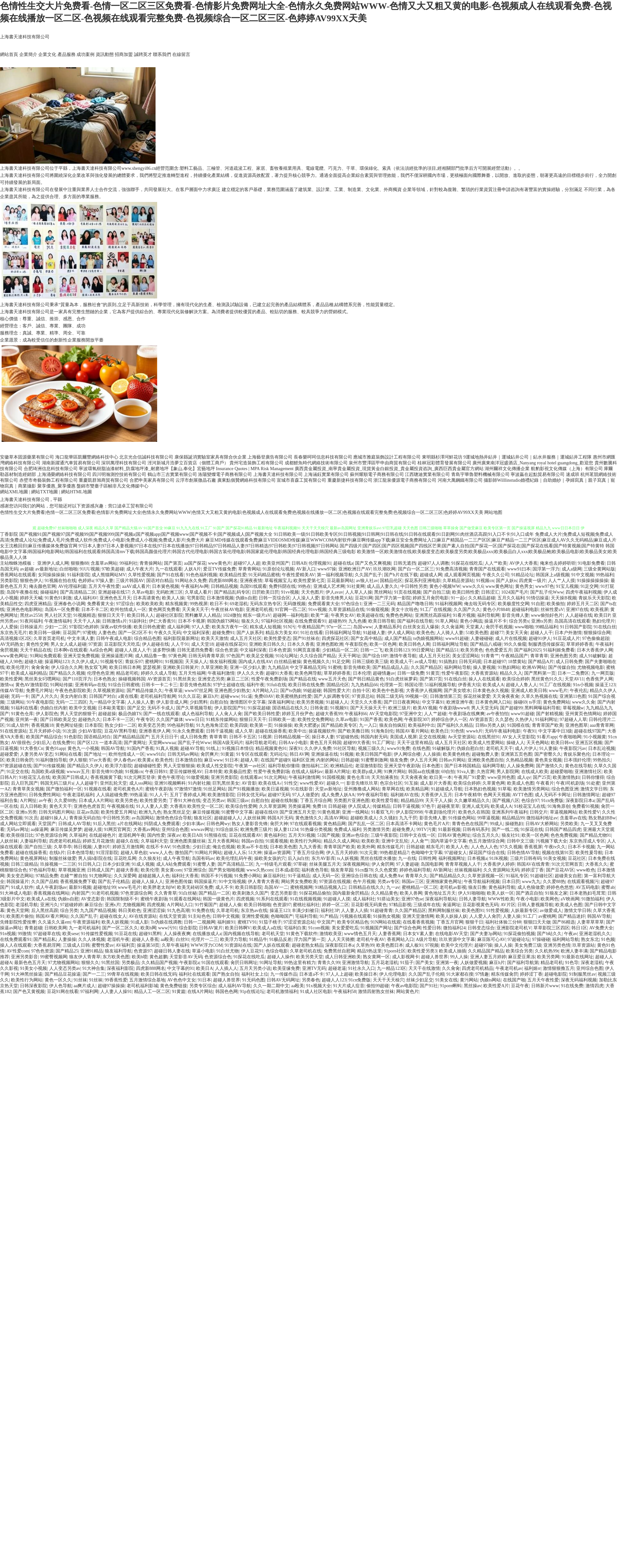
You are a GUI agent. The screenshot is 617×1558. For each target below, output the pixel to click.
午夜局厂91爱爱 (469, 777)
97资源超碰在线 (15, 765)
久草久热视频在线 (539, 696)
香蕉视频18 (42, 725)
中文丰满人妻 (80, 638)
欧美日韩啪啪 (257, 904)
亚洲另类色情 (556, 945)
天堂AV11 (574, 679)
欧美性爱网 (11, 679)
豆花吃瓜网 (125, 858)
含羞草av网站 (104, 563)
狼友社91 (511, 835)
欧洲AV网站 (534, 667)
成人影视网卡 (405, 956)
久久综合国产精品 (318, 655)
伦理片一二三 (204, 939)
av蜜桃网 (547, 916)
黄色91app (55, 748)
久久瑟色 (504, 719)
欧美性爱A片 (496, 985)
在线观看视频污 (583, 881)
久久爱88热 (65, 800)
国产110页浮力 (77, 679)
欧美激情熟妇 (566, 777)
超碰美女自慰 (568, 875)
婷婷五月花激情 (98, 841)
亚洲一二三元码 (379, 603)
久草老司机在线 (305, 951)
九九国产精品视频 (98, 910)
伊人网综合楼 (407, 754)
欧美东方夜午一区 (230, 626)
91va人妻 (466, 771)
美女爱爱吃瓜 (345, 927)
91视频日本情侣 (237, 748)
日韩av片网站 (452, 760)
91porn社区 (395, 951)
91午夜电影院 (40, 702)
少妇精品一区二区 (340, 650)
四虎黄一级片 (532, 580)
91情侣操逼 (537, 598)
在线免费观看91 (310, 621)
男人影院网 (507, 771)
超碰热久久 (89, 719)
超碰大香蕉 (127, 870)
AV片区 (507, 904)
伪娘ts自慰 (246, 598)
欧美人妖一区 (500, 893)
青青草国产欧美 (547, 725)
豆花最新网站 (340, 580)
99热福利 (605, 574)
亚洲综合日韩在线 (359, 875)
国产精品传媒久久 (145, 690)
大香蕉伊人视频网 (424, 690)
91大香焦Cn (31, 748)
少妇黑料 (199, 702)
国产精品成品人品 (390, 667)
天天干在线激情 (424, 968)
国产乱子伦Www (546, 592)
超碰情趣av (384, 673)
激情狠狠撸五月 (558, 968)
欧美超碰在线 (370, 615)
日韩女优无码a (251, 794)
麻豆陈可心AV (491, 939)
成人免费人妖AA (338, 794)
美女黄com (171, 870)
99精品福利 (546, 626)
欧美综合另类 (519, 951)
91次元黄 (369, 852)
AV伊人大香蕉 (523, 563)
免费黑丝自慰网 (339, 951)
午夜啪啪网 (570, 736)
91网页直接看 (306, 650)
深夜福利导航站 (441, 899)
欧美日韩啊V (238, 927)
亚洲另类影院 (224, 777)
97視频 (432, 945)
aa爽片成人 (84, 985)
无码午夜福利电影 (503, 731)
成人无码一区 (325, 875)
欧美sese (70, 933)
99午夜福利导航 (372, 794)
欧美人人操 (173, 598)
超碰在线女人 (113, 916)
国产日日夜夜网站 (402, 702)
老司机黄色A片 (128, 789)
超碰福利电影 (525, 609)
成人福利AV (85, 598)
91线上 (213, 748)
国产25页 (542, 777)
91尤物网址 (100, 875)
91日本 (231, 760)
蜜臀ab (607, 887)
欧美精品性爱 (232, 574)
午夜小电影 (527, 899)
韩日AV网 (299, 754)
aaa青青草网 (602, 725)
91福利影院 (78, 574)
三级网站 (15, 702)
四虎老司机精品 (65, 841)
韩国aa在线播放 (423, 771)
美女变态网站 (19, 875)
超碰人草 (249, 760)
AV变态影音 (93, 899)
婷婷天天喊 (31, 598)
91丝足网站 (214, 789)
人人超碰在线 (578, 615)
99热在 (304, 586)
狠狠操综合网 (597, 632)
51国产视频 (328, 835)
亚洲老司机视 (259, 609)
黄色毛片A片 (437, 823)
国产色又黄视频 (29, 991)
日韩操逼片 (31, 626)
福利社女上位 (254, 974)
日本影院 (94, 725)
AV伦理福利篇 (72, 586)
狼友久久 (250, 621)
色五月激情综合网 (487, 841)
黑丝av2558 (31, 615)
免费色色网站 (399, 615)
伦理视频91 (319, 563)
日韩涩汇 (490, 592)
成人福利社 (364, 899)
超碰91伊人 (540, 638)
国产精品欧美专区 (339, 725)
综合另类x (519, 621)
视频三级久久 (371, 748)
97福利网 (89, 991)
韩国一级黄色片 (218, 899)
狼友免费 (399, 760)
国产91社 (429, 985)
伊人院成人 (359, 806)
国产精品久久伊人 (85, 765)
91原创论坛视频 (278, 569)
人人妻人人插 (354, 910)
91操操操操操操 (592, 580)
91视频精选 (84, 615)
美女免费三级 (527, 945)
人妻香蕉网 (389, 933)
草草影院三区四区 (551, 927)
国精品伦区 (391, 580)
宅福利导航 (306, 916)
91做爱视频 (197, 777)
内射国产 (81, 893)
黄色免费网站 (556, 702)
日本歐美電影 (111, 708)
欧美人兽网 (411, 893)
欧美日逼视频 (275, 789)
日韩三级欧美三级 (370, 661)
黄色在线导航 (578, 765)
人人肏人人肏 (228, 713)
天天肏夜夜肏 (505, 696)
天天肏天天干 (195, 609)
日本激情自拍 (188, 760)
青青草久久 (416, 875)
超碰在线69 (266, 812)
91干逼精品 (299, 875)
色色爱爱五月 (498, 650)
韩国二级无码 (389, 696)
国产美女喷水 (457, 690)
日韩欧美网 (55, 927)
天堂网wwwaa (162, 742)
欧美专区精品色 (353, 922)
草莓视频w (573, 708)
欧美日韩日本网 (125, 667)
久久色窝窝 (386, 870)
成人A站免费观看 (173, 864)
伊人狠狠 (78, 760)
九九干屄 (408, 817)
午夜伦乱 (579, 690)
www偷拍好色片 (547, 615)
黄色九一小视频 (83, 748)
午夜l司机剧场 (570, 783)
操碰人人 (515, 742)
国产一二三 (94, 974)
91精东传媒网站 (221, 719)
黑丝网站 (383, 592)
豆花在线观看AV (245, 835)
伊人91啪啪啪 (471, 893)
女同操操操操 (51, 574)
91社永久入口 (361, 968)
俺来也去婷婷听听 (558, 563)
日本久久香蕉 (300, 644)
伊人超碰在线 (155, 644)
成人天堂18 (202, 644)
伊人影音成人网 (172, 702)
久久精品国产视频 (159, 962)
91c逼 (246, 696)
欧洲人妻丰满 (574, 951)
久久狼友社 (150, 858)
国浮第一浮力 (545, 569)
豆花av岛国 (87, 812)
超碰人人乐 (235, 852)
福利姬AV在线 (404, 794)
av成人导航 (426, 661)
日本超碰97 (494, 661)
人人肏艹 (420, 841)
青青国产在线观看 (487, 569)
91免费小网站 (247, 875)
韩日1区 (579, 927)
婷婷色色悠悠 (559, 887)
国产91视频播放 (243, 789)
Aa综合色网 (100, 650)
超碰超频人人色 (154, 875)
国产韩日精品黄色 (366, 679)
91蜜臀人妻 (204, 864)
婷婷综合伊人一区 (449, 719)
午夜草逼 (174, 690)
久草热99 (365, 945)
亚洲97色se (412, 899)
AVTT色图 (522, 794)
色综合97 (530, 800)
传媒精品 (381, 806)
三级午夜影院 (384, 835)
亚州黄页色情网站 (583, 713)
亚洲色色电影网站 (24, 609)
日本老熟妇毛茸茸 (587, 893)
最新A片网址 (337, 771)
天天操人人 (196, 661)
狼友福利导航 (118, 951)
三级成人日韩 (76, 945)
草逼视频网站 (563, 812)
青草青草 (539, 655)
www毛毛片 (129, 887)
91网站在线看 (68, 754)
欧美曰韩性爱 (465, 592)
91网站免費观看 (45, 655)
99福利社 (129, 563)
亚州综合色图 (175, 829)
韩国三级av (238, 800)
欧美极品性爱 (237, 771)
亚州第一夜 (26, 719)
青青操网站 (150, 563)
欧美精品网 (417, 789)
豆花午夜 (520, 985)
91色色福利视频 (201, 574)
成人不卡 (224, 887)
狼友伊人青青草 (85, 956)
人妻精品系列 (387, 626)
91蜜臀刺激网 (374, 760)
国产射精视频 (549, 713)
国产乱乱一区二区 (366, 823)
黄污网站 (469, 980)
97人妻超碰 (407, 864)
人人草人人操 (358, 592)
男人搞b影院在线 (95, 858)
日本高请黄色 (146, 598)
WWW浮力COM (207, 945)
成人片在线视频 (511, 638)
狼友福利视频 (223, 661)
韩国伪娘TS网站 (223, 621)
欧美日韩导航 (381, 621)
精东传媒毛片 (390, 846)
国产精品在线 (302, 679)
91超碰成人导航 (446, 789)
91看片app (547, 736)
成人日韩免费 (569, 661)
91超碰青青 (381, 910)
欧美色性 (164, 760)
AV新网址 (442, 870)
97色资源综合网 (51, 835)
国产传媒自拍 (561, 667)
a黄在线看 (128, 696)
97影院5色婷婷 (83, 626)
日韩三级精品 (24, 864)
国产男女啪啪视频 (227, 870)
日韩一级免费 (410, 673)
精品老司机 (127, 673)
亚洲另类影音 (24, 956)
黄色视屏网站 (33, 858)
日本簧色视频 (165, 586)
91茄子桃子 (270, 922)
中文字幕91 (433, 702)
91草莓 (504, 789)
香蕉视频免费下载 (78, 881)
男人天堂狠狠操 (179, 765)
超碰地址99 (104, 887)
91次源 (69, 731)
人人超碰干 (87, 783)
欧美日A (204, 968)
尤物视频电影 (590, 667)
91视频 (346, 754)
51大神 (255, 852)
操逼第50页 (148, 945)
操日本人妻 (323, 736)
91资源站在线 (238, 945)
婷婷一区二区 (335, 904)
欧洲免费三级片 (256, 829)
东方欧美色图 (116, 956)
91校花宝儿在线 (34, 777)
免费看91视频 (585, 806)
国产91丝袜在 (306, 638)
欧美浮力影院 (118, 765)
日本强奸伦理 (577, 760)
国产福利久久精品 (455, 725)
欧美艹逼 (320, 615)
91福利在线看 (24, 708)
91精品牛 (258, 939)
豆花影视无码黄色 (369, 904)
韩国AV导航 (113, 748)
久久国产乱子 (368, 574)
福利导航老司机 (261, 742)
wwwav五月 (78, 771)
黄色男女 (524, 586)
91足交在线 (17, 771)
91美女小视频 (33, 968)
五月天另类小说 (255, 968)
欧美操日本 (366, 974)
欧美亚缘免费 (286, 968)
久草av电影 (143, 592)
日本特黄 (213, 771)
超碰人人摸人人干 (133, 650)
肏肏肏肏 (40, 667)
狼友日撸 (477, 887)
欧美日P (602, 615)
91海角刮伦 (382, 731)
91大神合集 (93, 968)
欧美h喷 (140, 956)
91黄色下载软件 (301, 933)
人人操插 (432, 754)
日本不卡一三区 (118, 719)
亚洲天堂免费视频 (81, 655)
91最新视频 (449, 829)
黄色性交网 (37, 644)
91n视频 (8, 933)
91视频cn (485, 580)
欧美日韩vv (562, 742)
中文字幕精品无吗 (308, 667)
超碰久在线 (127, 841)
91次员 (31, 817)
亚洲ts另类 (541, 621)
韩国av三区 (413, 881)
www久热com (259, 870)
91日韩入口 (89, 864)
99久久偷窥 (515, 644)
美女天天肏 (516, 632)
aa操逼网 (39, 829)
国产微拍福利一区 (64, 789)
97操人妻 (104, 580)
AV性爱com (17, 951)
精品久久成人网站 (342, 841)
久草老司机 (227, 910)
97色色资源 (42, 951)
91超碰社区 (541, 875)
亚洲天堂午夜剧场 (402, 765)
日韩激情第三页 (445, 696)
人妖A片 (192, 569)
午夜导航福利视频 (482, 881)
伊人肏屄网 (382, 864)
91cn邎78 (364, 870)
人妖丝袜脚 (254, 817)
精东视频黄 (176, 603)
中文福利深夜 (196, 632)
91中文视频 (582, 574)
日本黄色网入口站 (493, 702)
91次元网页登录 (139, 777)
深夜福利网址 (281, 702)
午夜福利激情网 (304, 777)
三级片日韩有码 (525, 858)
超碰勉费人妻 (485, 754)
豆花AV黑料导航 (120, 731)
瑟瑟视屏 (152, 667)
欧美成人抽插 (452, 951)
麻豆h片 (211, 696)
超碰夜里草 (448, 806)
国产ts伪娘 (290, 690)
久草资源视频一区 (486, 875)
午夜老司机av (509, 968)
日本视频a (477, 858)
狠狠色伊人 (31, 580)
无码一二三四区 (71, 702)
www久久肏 (583, 702)
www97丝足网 (198, 690)
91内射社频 (199, 783)
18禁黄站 (517, 661)
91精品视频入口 (330, 887)
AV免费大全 (601, 927)
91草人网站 (446, 621)
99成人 (496, 823)
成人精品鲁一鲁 (150, 655)
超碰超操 (107, 713)
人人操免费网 (520, 765)
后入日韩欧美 (33, 806)
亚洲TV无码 (314, 968)
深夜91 (295, 748)
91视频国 (174, 661)
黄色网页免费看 (164, 609)
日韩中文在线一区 (417, 835)
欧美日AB (192, 835)
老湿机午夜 (118, 939)
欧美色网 (393, 719)
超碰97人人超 (246, 563)
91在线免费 (572, 985)
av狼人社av (367, 580)
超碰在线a (343, 563)
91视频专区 (111, 661)
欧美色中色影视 (388, 690)
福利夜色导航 (314, 870)
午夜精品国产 (311, 626)
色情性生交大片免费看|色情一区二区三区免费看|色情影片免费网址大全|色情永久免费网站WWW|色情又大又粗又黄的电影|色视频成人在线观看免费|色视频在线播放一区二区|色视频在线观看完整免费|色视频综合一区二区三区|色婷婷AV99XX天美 (241, 512)
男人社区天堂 (57, 615)
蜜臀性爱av (103, 945)
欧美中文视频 (82, 708)
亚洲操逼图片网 (117, 655)
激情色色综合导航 (174, 817)
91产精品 (329, 916)
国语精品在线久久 (290, 708)
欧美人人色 (457, 846)
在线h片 (57, 852)
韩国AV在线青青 (533, 864)
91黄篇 (227, 754)
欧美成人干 (401, 661)
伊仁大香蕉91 (162, 621)
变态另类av (213, 800)
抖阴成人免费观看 (162, 823)
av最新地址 (46, 569)
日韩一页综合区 (274, 598)
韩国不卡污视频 (216, 875)
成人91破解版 (592, 655)
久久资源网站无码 (501, 870)
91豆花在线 (125, 933)
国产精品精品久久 (448, 875)
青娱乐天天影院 (594, 598)
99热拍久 (602, 760)
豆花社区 (577, 858)
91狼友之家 (556, 893)
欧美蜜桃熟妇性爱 (294, 696)
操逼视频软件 (321, 731)
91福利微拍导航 (51, 760)
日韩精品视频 (224, 586)
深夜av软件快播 (115, 626)
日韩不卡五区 (242, 736)
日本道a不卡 (311, 974)
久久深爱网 (125, 875)
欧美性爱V (589, 812)
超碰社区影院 (169, 615)
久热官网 (486, 771)
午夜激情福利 (57, 621)
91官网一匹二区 (290, 609)
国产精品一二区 (214, 893)
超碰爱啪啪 (561, 771)
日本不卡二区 (94, 609)
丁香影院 (9, 534)
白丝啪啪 (68, 569)
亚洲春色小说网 (69, 603)
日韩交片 (539, 812)
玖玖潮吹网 (384, 569)
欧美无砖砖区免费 (195, 887)
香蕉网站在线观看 (18, 574)
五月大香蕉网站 (223, 841)
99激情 (24, 933)
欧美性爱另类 (153, 800)
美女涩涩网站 (465, 655)
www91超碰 (457, 638)
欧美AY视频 (425, 708)
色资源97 (282, 904)
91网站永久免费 (191, 580)
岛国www (362, 626)
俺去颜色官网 (42, 586)
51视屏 (265, 736)
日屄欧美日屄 (265, 592)
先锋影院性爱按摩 (18, 922)
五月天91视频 (301, 835)
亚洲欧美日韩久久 (267, 644)
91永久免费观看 (188, 731)
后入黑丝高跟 (44, 910)
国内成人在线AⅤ (255, 661)
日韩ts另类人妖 (490, 725)
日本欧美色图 (283, 846)
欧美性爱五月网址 (119, 812)
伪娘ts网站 (490, 980)
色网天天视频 (496, 794)
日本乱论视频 (601, 748)
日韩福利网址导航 (343, 632)
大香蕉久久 (596, 864)
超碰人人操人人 (147, 881)
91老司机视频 (105, 893)
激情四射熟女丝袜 (376, 991)
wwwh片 (474, 731)
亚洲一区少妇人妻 (248, 667)
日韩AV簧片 (211, 927)
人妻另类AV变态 (36, 754)
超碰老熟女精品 (307, 945)
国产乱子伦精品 (114, 881)
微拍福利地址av (542, 817)
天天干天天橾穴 (388, 980)
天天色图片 (312, 592)
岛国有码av (203, 858)
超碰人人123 (334, 980)
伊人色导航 (60, 985)
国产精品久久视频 (67, 673)
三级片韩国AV (130, 580)
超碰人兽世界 (434, 956)
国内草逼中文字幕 (449, 841)
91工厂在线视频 (436, 609)
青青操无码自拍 (85, 817)
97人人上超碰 (339, 974)
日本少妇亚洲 (116, 864)
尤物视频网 (133, 904)
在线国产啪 (514, 980)
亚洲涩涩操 (154, 910)
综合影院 (188, 927)
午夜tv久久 (555, 846)
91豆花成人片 (566, 638)
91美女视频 (554, 858)
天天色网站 (537, 742)
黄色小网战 (471, 621)
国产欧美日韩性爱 (262, 713)
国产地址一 (95, 754)
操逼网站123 (57, 661)
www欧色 (585, 870)
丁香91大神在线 (185, 800)
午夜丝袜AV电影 (227, 609)
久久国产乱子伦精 (426, 974)
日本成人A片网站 (96, 800)
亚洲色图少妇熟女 (232, 690)
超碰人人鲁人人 (521, 684)
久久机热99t (547, 951)
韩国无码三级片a (57, 783)
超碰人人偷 (230, 904)
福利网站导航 (457, 667)
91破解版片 (443, 748)
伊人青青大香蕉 (263, 881)
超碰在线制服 (284, 800)
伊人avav (334, 592)
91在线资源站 (13, 731)
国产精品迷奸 (571, 916)
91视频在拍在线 (60, 580)
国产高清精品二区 (78, 592)
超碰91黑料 (150, 933)
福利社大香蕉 (185, 875)
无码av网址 (17, 829)
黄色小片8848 (496, 609)
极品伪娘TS (129, 713)
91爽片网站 (395, 771)
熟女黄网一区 (376, 956)
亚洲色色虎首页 (89, 806)
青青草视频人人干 (463, 864)
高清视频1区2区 (15, 638)
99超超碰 (312, 690)
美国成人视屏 (403, 736)
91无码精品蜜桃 (264, 574)
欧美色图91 (473, 910)
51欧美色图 (477, 632)
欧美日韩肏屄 (19, 760)
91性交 (291, 783)
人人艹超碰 (435, 713)
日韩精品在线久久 (366, 887)
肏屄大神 (279, 823)
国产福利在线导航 (415, 621)
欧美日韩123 (397, 650)
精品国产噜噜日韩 (415, 603)
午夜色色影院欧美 (73, 690)
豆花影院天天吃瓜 (122, 644)
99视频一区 (416, 696)
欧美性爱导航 (384, 800)
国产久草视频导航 (194, 708)
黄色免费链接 (173, 985)
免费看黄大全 (100, 603)
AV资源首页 (159, 679)
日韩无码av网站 (183, 754)
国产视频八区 (505, 800)
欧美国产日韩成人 (70, 777)
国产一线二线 (505, 829)
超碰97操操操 (111, 985)
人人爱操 (9, 626)
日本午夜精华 (467, 794)
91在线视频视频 (305, 899)
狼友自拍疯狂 (392, 725)
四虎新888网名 (223, 580)
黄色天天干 (60, 806)
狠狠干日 (474, 922)
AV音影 (248, 783)
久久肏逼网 (452, 626)
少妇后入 (41, 742)
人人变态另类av (64, 968)
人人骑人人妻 (449, 632)
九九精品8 (278, 667)
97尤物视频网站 (63, 962)
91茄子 (407, 962)
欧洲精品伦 (341, 765)
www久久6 (472, 586)
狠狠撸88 (80, 563)
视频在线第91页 (557, 852)
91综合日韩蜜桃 (123, 684)
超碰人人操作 (280, 956)
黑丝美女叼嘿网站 (42, 679)
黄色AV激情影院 (31, 684)
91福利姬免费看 (559, 650)
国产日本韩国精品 (462, 765)
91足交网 (589, 586)
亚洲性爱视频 (255, 916)
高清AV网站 (336, 817)
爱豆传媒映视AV (185, 771)
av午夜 (45, 800)
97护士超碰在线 (229, 684)
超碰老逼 (337, 968)
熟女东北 (590, 939)
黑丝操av (472, 985)
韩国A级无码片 (228, 742)
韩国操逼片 (17, 881)
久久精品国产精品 (486, 951)
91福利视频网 (448, 603)
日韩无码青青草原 (206, 655)
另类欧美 (569, 823)
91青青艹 (490, 655)
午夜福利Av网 (195, 586)
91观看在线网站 (185, 899)
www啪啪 (524, 626)
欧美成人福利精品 (29, 673)
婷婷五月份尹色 (297, 713)
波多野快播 (164, 650)
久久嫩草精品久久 (472, 800)
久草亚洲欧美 (214, 667)
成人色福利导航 (197, 713)
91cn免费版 (552, 800)
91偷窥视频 (377, 609)
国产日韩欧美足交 (58, 719)
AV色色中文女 (181, 980)
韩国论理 (414, 684)
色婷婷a (86, 580)
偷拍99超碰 (377, 985)
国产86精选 (563, 922)
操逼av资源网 (277, 852)
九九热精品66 (364, 684)
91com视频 (318, 927)
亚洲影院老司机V (513, 927)
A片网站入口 (265, 690)
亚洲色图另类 (563, 655)
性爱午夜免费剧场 (269, 679)
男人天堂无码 (484, 708)
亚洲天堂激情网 (418, 916)
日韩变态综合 (481, 927)
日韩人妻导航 (472, 899)
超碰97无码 (279, 794)
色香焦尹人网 (599, 679)
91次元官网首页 (567, 864)
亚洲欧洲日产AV (354, 569)
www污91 (167, 927)
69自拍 (448, 771)
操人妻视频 (484, 667)
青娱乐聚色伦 (576, 754)
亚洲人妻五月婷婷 (488, 956)
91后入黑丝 (104, 823)
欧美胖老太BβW (159, 887)
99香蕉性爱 (116, 980)
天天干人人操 (86, 621)
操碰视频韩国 (131, 679)
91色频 (608, 939)
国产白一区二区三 (416, 569)
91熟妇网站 (509, 667)
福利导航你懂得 (284, 765)
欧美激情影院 (221, 794)
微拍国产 (184, 852)
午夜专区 (145, 719)
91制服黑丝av (582, 974)
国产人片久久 (44, 696)
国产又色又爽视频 (373, 563)
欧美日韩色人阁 (414, 644)
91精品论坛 (522, 574)
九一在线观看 (168, 569)
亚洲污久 (49, 904)
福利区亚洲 (303, 760)
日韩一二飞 (371, 650)
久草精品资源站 (458, 580)
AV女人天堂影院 (518, 736)
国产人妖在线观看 (272, 945)
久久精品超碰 (481, 598)
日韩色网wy (218, 823)
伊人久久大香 (250, 673)
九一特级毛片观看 (273, 864)
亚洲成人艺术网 (329, 586)
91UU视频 (90, 569)
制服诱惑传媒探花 (546, 644)
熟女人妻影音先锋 (250, 823)
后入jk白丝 (298, 858)
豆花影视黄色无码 (480, 904)
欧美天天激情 (214, 638)
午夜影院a (189, 962)
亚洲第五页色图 (516, 754)
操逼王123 (605, 684)
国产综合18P (375, 655)
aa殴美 (167, 939)
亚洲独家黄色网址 (444, 881)
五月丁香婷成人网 (188, 794)
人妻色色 (107, 632)
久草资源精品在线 (346, 609)
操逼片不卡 (495, 621)
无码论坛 (279, 754)
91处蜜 (593, 783)
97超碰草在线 (46, 933)
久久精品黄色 (384, 893)
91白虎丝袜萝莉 (401, 679)
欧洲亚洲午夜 (459, 702)
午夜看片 (545, 783)
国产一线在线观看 (161, 713)
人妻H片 (102, 846)
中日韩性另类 (413, 586)
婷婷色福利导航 (415, 870)
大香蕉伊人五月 (436, 794)
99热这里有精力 (300, 962)
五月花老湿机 (384, 962)
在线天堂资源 (172, 916)
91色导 (571, 962)
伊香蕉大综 (469, 684)
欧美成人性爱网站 (486, 742)
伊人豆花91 (252, 951)
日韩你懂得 (593, 777)
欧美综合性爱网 (241, 806)
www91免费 (398, 748)
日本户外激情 (568, 632)
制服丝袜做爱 (62, 858)
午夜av (570, 933)
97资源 (95, 644)
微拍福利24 (454, 927)
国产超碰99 (511, 708)
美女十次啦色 (404, 609)
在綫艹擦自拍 (73, 875)
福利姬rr (532, 968)
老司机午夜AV (370, 939)
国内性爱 (156, 835)
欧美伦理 (150, 870)
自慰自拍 (219, 702)
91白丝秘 (188, 893)
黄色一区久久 (58, 980)
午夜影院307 (416, 719)
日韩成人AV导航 (74, 823)
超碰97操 (483, 945)
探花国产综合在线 (487, 852)
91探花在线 (532, 829)
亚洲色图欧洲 (329, 644)
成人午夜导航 (176, 858)
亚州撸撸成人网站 (362, 789)
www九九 (531, 881)
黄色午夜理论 (170, 777)
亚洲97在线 (577, 609)
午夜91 (529, 731)
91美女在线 (446, 980)
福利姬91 (226, 922)
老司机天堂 (273, 933)
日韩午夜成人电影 (114, 638)
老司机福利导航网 (158, 696)
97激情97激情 (187, 789)
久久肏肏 (451, 968)
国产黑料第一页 (540, 673)
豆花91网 (364, 598)
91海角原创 (559, 806)
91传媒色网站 (461, 817)
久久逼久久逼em (54, 922)
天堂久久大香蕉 (366, 702)
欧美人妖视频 (115, 922)
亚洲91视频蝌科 (170, 783)
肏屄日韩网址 (243, 962)
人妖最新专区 (524, 910)
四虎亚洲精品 (37, 603)
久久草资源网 (272, 806)
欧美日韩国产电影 (374, 754)
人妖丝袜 (9, 841)
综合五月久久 (485, 835)
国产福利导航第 (523, 962)
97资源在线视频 (335, 881)
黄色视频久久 (316, 661)
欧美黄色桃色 (456, 754)
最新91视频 (80, 887)
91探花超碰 (259, 708)
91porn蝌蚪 (451, 985)
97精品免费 (47, 875)
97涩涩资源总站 (299, 922)
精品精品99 (412, 800)
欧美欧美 (371, 841)
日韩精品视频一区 (292, 736)
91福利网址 (546, 719)
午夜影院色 (356, 644)
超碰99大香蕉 (356, 742)
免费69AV (263, 696)
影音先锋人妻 (515, 615)
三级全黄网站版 (599, 569)
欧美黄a (145, 760)
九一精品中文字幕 (107, 702)
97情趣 (482, 974)
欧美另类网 (548, 956)
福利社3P (330, 910)
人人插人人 (226, 968)
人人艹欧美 (496, 563)
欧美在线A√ (270, 783)
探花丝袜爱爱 (476, 696)
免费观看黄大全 (323, 603)
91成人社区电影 (316, 991)
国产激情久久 (549, 765)
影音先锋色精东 (195, 684)
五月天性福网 (192, 673)
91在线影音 (302, 789)
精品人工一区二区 (152, 991)
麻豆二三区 (238, 679)
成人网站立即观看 (18, 823)
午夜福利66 (355, 713)
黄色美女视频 (548, 760)
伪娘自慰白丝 (470, 748)
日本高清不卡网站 (404, 823)
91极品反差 (280, 939)
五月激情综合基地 (147, 980)
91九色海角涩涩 (212, 725)
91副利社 (138, 621)
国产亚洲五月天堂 (298, 812)
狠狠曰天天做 (536, 922)
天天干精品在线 (35, 650)
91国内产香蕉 (140, 748)
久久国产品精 (44, 881)
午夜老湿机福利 (78, 794)
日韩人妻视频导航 (535, 904)
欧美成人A (493, 684)
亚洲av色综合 (355, 835)
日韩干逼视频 (219, 731)
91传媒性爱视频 (96, 933)
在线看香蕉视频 (418, 922)
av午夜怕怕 (498, 713)
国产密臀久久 (547, 754)
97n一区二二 (338, 626)
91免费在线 (203, 910)
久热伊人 (524, 719)
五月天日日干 (164, 736)
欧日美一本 (440, 777)
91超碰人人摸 (336, 899)
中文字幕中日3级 (555, 731)
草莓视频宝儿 (277, 580)
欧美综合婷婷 (515, 679)
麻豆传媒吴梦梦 (66, 829)
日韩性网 (427, 858)
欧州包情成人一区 (128, 609)
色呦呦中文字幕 (427, 852)
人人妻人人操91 (116, 991)
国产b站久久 (549, 933)
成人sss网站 (140, 783)
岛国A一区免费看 (62, 609)
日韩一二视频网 (199, 922)
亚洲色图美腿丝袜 (188, 841)
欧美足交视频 (259, 655)
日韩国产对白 (102, 696)
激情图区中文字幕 (248, 702)
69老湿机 (239, 603)
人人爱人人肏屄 (485, 916)
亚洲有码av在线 (90, 684)
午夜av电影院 (404, 985)
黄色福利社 (275, 835)
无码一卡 (20, 696)
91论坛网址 (286, 655)
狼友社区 (203, 817)
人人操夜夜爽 (177, 933)
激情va (6, 684)
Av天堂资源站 (461, 736)
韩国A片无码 (280, 817)
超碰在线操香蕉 (271, 731)
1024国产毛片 (514, 592)
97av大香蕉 (100, 760)
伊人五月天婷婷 (342, 852)
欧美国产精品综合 (44, 736)
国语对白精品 (159, 580)
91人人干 (159, 794)
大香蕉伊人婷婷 (498, 864)
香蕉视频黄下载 (106, 777)
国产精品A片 (541, 661)
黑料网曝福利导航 (542, 708)
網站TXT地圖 (44, 491)
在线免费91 (63, 742)
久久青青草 (165, 893)
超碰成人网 (431, 574)
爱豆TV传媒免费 (219, 569)
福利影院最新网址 (181, 638)
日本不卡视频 (581, 846)
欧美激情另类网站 (532, 789)
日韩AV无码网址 (283, 980)
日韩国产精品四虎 (563, 829)
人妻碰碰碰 (481, 638)
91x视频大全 (318, 985)
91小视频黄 (595, 736)
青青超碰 (33, 927)
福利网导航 (493, 765)
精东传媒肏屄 (504, 974)
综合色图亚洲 (564, 789)
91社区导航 (344, 748)
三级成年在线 (426, 904)
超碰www (229, 696)
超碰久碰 (33, 661)
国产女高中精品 (366, 638)
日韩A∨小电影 (293, 742)
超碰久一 (335, 783)
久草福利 (78, 835)
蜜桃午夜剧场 (158, 789)
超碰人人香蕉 (145, 939)
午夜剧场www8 (454, 708)
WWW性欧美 (501, 899)
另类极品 (130, 962)
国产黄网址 (135, 742)
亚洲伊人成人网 (53, 563)
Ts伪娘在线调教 (166, 922)
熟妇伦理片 (603, 621)
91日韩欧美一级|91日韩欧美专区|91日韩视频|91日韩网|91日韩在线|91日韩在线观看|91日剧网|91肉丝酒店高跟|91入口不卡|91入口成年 (404, 534)
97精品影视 (400, 904)
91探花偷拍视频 (519, 933)
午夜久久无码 (167, 632)
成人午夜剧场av (51, 887)
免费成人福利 (347, 829)
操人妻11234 (286, 829)
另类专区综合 (202, 985)
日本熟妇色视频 (480, 789)
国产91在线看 (170, 574)
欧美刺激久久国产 (250, 893)
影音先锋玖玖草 (362, 783)
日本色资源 (280, 650)
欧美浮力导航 (233, 939)
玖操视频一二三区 (58, 864)
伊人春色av (124, 760)
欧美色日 (440, 731)
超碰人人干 (541, 632)
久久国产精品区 (426, 667)
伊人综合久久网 (67, 667)
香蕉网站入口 (400, 939)
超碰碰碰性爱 (147, 765)
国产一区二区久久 (120, 927)
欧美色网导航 (308, 673)
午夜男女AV (342, 615)
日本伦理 (362, 673)
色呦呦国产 (282, 916)
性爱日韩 (432, 927)
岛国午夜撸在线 (22, 592)
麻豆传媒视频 (205, 812)
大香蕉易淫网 (46, 945)
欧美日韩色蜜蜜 (149, 626)
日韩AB (299, 563)
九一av (392, 887)
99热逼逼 (139, 794)
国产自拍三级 (436, 592)
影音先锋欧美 (357, 667)
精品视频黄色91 (271, 748)
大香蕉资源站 (484, 673)
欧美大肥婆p (306, 725)
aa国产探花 (195, 563)
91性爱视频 (497, 910)
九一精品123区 (391, 968)
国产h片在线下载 (401, 574)
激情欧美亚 (330, 933)
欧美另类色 (472, 650)
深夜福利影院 (120, 968)
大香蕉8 (177, 806)
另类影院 (9, 580)
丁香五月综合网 (316, 800)
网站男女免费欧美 (299, 881)
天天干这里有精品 (415, 742)
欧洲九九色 (150, 812)
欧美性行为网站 (305, 841)
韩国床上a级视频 (552, 574)
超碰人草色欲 (134, 852)
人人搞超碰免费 (112, 794)
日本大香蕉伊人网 (595, 650)
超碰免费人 (403, 829)
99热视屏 (199, 603)
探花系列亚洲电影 (423, 580)
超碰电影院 (555, 974)
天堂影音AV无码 (185, 956)
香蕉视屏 (533, 846)
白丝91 (182, 939)
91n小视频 (583, 684)
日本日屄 (511, 881)
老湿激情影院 (368, 765)
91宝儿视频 (567, 586)
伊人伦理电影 (392, 974)
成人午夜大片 (139, 569)
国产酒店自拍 (529, 893)
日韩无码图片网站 (57, 812)
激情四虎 (595, 985)
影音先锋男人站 (337, 598)
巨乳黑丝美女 (225, 783)
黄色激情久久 (308, 817)
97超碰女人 (455, 852)
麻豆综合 (94, 904)
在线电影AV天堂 (451, 933)
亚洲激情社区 (588, 771)
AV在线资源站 (143, 916)
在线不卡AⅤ (158, 846)
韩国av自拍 (252, 841)
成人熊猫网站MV (109, 574)
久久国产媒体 (169, 719)
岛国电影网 (432, 864)
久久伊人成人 (84, 661)
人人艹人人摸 (561, 580)
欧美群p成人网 (367, 771)
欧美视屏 (599, 609)
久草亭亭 (63, 846)
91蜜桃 (335, 667)
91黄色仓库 (22, 713)
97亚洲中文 (410, 713)
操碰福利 (49, 592)
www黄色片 (219, 563)
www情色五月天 (360, 933)
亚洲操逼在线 (324, 754)
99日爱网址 (423, 650)
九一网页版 (602, 673)
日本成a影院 (287, 870)
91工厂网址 (383, 742)
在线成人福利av (307, 771)
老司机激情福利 (282, 991)
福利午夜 (255, 684)
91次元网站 (275, 777)
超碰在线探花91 (231, 644)
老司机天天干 (499, 748)
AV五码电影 (587, 887)
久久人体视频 (91, 939)
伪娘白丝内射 (53, 708)
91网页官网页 (117, 829)
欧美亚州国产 (275, 563)
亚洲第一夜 (447, 962)
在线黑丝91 (489, 736)
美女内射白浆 (73, 696)
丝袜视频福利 (467, 870)
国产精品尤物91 (595, 835)
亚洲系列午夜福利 (510, 812)
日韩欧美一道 (281, 719)
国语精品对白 (97, 736)
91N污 (289, 626)
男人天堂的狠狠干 (78, 713)
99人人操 (459, 956)
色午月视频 (364, 881)
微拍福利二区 (314, 765)
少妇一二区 (56, 626)
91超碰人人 (337, 702)
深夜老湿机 (592, 962)
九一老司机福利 (84, 927)
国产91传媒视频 (49, 765)
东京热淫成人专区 (587, 841)
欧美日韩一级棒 (44, 632)
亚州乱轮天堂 (113, 783)
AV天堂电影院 (383, 713)
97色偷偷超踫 (595, 638)
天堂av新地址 (328, 789)
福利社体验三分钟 (503, 922)
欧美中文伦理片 (456, 945)
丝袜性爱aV (552, 609)
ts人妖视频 (347, 858)
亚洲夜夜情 (251, 580)
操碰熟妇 (514, 823)
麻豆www (213, 760)
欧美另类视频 (310, 702)
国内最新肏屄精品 (351, 893)
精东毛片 (435, 846)
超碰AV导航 (192, 748)
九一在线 (407, 858)
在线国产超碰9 (275, 760)
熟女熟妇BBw (602, 817)
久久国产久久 (466, 609)
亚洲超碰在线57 (114, 592)
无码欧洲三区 (169, 592)
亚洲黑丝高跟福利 (433, 615)
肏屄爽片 (210, 754)
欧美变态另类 (151, 725)
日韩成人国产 (100, 870)
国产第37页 (431, 679)
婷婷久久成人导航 (159, 673)
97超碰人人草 (573, 719)
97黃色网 (177, 655)
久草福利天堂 (154, 841)
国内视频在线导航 (241, 933)
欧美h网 (148, 927)
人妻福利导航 (33, 841)
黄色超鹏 (158, 956)
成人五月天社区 (246, 638)
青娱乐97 (134, 661)
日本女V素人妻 (418, 933)
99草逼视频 (488, 817)
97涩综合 (125, 603)
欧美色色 (425, 632)
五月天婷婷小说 (44, 731)
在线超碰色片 (102, 835)
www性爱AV (312, 783)
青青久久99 (328, 962)
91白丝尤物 (227, 951)
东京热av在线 (254, 910)
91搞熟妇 (448, 661)
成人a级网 (572, 569)
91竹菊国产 (206, 904)
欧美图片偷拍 (19, 916)
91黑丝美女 (184, 679)
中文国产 (326, 922)
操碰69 (520, 702)
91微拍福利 (592, 899)
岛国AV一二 (276, 887)
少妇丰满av (193, 823)
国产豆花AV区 (560, 870)
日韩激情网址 (586, 794)
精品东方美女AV (281, 632)
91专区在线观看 (252, 754)
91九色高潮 (178, 910)
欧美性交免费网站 (316, 719)
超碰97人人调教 (433, 563)
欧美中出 (298, 731)
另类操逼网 (299, 806)
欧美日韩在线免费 (306, 684)
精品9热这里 (369, 951)
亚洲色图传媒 (178, 881)
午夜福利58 (345, 991)
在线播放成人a (206, 933)
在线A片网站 (200, 991)
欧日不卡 (219, 603)
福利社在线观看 (194, 974)
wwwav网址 (202, 829)
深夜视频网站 (356, 864)
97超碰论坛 (518, 939)
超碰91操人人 (53, 817)
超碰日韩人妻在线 (172, 951)
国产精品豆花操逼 (63, 974)
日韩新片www (545, 985)
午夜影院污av (572, 748)
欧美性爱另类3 (422, 951)
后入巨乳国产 (24, 783)
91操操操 (283, 725)
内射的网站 (327, 760)
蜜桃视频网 (301, 887)
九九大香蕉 (310, 846)
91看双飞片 (382, 812)
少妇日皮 (201, 846)
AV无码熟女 (12, 644)
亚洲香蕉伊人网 (154, 731)
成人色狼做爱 (530, 887)
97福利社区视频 (277, 621)
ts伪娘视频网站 (428, 638)
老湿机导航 (26, 904)
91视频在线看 (97, 789)
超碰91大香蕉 (279, 673)
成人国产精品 (397, 638)
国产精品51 (447, 650)
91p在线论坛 (252, 991)
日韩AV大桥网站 (541, 823)
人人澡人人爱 (305, 598)
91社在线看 (311, 632)
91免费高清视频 (451, 569)
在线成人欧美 (534, 771)
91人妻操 (548, 748)
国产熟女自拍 (225, 974)
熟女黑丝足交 (176, 812)
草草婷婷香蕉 (579, 644)
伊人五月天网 (423, 760)
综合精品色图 (147, 638)
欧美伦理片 (17, 667)
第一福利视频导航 (335, 574)
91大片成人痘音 (348, 985)
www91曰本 (519, 569)
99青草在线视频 (123, 974)
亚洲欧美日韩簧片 (181, 667)
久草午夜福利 (175, 945)
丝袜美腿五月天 (325, 864)
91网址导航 (270, 962)
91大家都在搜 (459, 974)
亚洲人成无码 (475, 806)
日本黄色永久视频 (491, 690)
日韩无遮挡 (404, 563)
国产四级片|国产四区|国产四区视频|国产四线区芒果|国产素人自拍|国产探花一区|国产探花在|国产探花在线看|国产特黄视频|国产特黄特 (472, 545)
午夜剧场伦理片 (440, 812)
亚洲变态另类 (211, 679)
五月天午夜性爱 (104, 586)
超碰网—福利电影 (291, 615)
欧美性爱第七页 (309, 580)
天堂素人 (475, 626)
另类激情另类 (376, 829)
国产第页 (173, 563)
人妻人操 (512, 916)
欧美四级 (239, 725)
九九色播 (357, 621)
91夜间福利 (31, 621)
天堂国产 (47, 823)
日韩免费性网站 (44, 794)
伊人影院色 (47, 713)
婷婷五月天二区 (582, 603)
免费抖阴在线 (282, 586)
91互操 (411, 783)
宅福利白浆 (295, 927)
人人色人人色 (484, 846)
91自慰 (538, 603)
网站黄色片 (407, 991)
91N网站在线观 (386, 922)
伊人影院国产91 (230, 708)
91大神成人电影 (15, 893)
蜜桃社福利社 (306, 904)
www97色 (544, 586)
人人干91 (180, 644)
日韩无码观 (470, 661)
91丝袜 (80, 980)
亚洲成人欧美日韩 (529, 690)
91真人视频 (167, 748)
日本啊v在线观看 (70, 650)
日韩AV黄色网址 (454, 835)
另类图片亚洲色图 (352, 800)
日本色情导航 (80, 852)
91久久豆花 (189, 696)
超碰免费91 (223, 632)
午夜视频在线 (120, 806)
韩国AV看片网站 (412, 731)
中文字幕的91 (180, 968)
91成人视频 (143, 864)
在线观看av (251, 777)
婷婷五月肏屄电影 (431, 598)
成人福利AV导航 (234, 985)
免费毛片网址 (39, 690)
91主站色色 (199, 916)
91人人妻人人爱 (152, 806)
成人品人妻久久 (382, 586)
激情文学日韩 (593, 789)
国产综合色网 (407, 927)
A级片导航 (426, 939)
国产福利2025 (527, 650)
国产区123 (87, 742)
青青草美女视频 (28, 789)
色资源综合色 (217, 956)
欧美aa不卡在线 (252, 846)
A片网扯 (28, 800)
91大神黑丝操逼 (26, 974)
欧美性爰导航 (589, 852)
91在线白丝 (605, 626)
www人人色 (161, 852)
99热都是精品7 (394, 852)
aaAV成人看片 (136, 586)
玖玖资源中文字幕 (457, 939)
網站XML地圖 (14, 491)
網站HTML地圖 (76, 491)
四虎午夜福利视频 (584, 592)
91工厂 (529, 916)
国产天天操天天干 (368, 708)
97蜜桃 (89, 632)
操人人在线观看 (484, 679)
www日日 (194, 719)
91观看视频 (276, 841)
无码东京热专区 (265, 603)
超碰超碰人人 (227, 817)
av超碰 (26, 569)
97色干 (428, 806)
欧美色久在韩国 (474, 812)
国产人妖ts (506, 580)
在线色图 (421, 748)
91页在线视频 (407, 592)
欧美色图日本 (389, 945)
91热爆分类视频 (316, 829)
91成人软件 (17, 725)
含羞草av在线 (573, 817)
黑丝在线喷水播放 (378, 858)
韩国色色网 (226, 991)
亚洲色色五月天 (115, 598)
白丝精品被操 (287, 661)
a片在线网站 (130, 823)
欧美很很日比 (19, 835)
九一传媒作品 (283, 974)
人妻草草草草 (590, 922)
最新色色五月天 (30, 962)
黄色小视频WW (444, 586)
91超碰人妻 (374, 632)
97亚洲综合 (195, 870)
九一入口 (368, 725)
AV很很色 (20, 742)
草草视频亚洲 (71, 870)
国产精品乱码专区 (232, 592)
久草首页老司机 (49, 638)
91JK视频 (498, 858)
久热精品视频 (519, 760)
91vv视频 (290, 592)
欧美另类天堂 (309, 956)
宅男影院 (196, 598)
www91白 (156, 754)
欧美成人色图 (520, 783)
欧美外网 (366, 846)
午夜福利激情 (221, 673)
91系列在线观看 (272, 899)
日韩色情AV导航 (523, 852)
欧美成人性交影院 (215, 765)
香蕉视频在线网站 (51, 893)
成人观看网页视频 (462, 574)
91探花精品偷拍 (315, 893)
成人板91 (414, 945)
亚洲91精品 (91, 951)
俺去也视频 (223, 846)
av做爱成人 (551, 910)
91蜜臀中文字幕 (237, 812)
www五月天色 (332, 679)
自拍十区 (361, 690)
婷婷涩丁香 (532, 870)
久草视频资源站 (108, 690)
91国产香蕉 (371, 719)
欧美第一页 (261, 725)
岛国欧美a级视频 (48, 771)
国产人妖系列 (250, 632)
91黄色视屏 (328, 812)
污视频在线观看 (355, 916)
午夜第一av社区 (250, 765)
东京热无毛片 (13, 632)
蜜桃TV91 (247, 922)
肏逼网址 (452, 904)
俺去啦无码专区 (480, 603)
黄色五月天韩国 (325, 742)
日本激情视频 (220, 598)
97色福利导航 (42, 870)
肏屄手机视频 (499, 626)
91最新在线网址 (577, 956)
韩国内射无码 (374, 736)
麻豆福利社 (274, 875)
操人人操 (503, 945)
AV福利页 (125, 945)
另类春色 (311, 980)
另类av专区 (388, 881)
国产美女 (425, 962)
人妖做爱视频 (473, 962)
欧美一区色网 (383, 644)
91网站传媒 (61, 684)
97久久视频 (511, 846)
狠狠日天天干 (111, 615)
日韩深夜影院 (33, 985)
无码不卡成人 (160, 708)
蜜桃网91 (154, 661)
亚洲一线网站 (355, 812)
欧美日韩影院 (248, 887)
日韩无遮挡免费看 (195, 650)
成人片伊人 (526, 748)
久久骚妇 (388, 817)
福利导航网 (488, 615)
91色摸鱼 (181, 846)
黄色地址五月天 (440, 893)
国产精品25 (67, 951)
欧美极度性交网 (513, 603)
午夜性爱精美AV (298, 574)
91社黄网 (356, 586)
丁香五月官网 (449, 922)
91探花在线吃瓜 (467, 563)
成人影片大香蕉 (436, 783)
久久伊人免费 (317, 748)
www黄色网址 (499, 586)
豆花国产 (72, 632)
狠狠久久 (90, 962)
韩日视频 (83, 846)
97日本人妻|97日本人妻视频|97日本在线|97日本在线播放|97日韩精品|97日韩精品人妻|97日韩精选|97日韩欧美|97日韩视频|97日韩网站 (208, 545)
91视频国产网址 (376, 927)
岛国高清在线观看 (572, 621)
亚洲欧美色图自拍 (486, 760)
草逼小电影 (203, 951)
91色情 (457, 731)
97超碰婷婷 (71, 904)
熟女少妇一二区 (120, 725)
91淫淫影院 (107, 852)
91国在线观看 (214, 962)
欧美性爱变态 (277, 638)
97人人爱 (201, 626)
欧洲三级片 (399, 708)
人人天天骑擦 (340, 939)
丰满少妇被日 (305, 910)
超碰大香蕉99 (329, 713)
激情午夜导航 (402, 655)
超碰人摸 (93, 829)
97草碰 (300, 864)
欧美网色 (550, 899)
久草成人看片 (198, 592)
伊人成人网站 (401, 632)
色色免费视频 (563, 835)
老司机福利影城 (142, 985)
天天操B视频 (563, 598)
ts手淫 (535, 702)
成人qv (524, 777)
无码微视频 (294, 603)
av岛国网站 (143, 817)
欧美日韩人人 (140, 615)
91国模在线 (518, 725)
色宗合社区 (391, 783)
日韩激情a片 (114, 621)
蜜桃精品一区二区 (420, 887)
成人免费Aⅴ (391, 875)
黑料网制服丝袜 (444, 910)
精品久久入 (511, 673)
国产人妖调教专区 (332, 696)
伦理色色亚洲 (100, 673)
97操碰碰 (541, 939)
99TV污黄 (426, 829)
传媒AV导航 (12, 690)
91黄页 (433, 673)
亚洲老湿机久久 (595, 933)
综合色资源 (226, 650)
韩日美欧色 (129, 910)
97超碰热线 (347, 736)
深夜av (173, 835)
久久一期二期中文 (271, 985)
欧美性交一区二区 (205, 806)
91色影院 (73, 736)
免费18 (319, 806)
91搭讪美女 (388, 899)
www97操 (326, 569)
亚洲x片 (113, 904)
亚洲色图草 (576, 725)
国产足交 (136, 708)
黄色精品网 (334, 823)
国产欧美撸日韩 (353, 731)
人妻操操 (67, 939)
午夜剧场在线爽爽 (467, 713)
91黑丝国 (110, 962)
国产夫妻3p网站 (486, 933)
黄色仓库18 (358, 777)
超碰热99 (337, 621)
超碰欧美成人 (363, 817)
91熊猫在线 (215, 835)
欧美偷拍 (556, 603)
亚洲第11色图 (572, 696)
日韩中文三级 (520, 841)
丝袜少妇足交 (419, 980)
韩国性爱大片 (336, 690)
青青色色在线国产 (470, 823)
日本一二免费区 (573, 673)
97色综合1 (351, 603)
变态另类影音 (283, 893)
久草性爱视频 (141, 574)
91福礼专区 (517, 875)
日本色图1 (432, 765)
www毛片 (558, 690)
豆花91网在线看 (62, 991)
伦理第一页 (391, 684)
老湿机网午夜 (131, 835)
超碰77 (497, 632)
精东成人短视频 (265, 626)
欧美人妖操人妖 (451, 916)
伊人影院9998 (409, 812)
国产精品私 (44, 939)
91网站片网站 (208, 852)
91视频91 (339, 708)
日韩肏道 (319, 708)
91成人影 (139, 922)
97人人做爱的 (305, 794)
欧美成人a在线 (41, 899)
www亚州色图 (501, 777)
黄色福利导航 (501, 887)
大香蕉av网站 (146, 829)
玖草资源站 (583, 945)
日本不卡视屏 (191, 621)
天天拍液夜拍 (384, 777)
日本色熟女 (105, 679)
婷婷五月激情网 (128, 846)
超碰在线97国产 (589, 731)
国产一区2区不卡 (135, 632)
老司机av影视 (453, 887)
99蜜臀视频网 (53, 956)
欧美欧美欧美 (149, 603)
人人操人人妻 (140, 702)
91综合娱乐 (227, 829)
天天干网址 (349, 655)
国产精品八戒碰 (486, 644)
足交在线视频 (432, 736)
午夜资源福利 (86, 922)
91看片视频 (464, 615)
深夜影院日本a (580, 800)
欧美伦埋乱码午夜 (234, 858)
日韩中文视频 (225, 916)
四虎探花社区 (335, 638)
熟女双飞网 (96, 667)
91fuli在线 (276, 684)
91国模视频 (333, 777)
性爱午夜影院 (455, 673)
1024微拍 (232, 615)
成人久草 (244, 731)
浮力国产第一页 (309, 939)
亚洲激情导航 (355, 962)
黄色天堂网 (17, 910)
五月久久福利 (510, 598)
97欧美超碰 (113, 569)
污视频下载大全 (551, 841)
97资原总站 (363, 696)
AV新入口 (305, 569)
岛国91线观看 (253, 586)
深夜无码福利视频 (579, 980)
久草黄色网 (493, 783)
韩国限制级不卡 (122, 899)
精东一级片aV (257, 615)
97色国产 (236, 655)
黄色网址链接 (69, 725)
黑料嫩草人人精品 (203, 615)
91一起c (458, 598)
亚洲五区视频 (588, 742)
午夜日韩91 (156, 771)
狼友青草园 (342, 870)
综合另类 (69, 910)
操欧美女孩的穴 (270, 858)
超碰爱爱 (9, 754)
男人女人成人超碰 (68, 644)
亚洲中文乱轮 (394, 841)
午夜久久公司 (495, 574)
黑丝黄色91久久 (547, 679)
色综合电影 (276, 951)
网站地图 (493, 512)
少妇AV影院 (90, 731)
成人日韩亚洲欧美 (343, 956)
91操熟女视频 (386, 916)
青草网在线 (393, 789)
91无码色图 (253, 980)
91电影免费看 (591, 563)
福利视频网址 (451, 858)
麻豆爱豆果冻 (521, 956)
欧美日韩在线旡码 (159, 974)
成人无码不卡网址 (553, 794)
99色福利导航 (180, 725)
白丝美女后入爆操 (421, 626)
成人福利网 (178, 626)
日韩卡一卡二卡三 (159, 684)
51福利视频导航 (440, 684)
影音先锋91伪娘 (107, 771)
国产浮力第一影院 (393, 598)
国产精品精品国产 (131, 736)
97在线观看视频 (305, 823)
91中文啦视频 (232, 881)
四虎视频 (245, 899)
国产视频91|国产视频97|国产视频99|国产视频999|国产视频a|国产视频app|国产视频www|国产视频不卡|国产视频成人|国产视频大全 (146, 534)
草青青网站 (249, 569)
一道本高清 (110, 742)
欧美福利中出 (421, 725)
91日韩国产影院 (576, 626)
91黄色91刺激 (58, 598)
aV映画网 (570, 899)
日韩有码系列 (475, 829)
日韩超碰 (350, 760)
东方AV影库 (323, 858)
